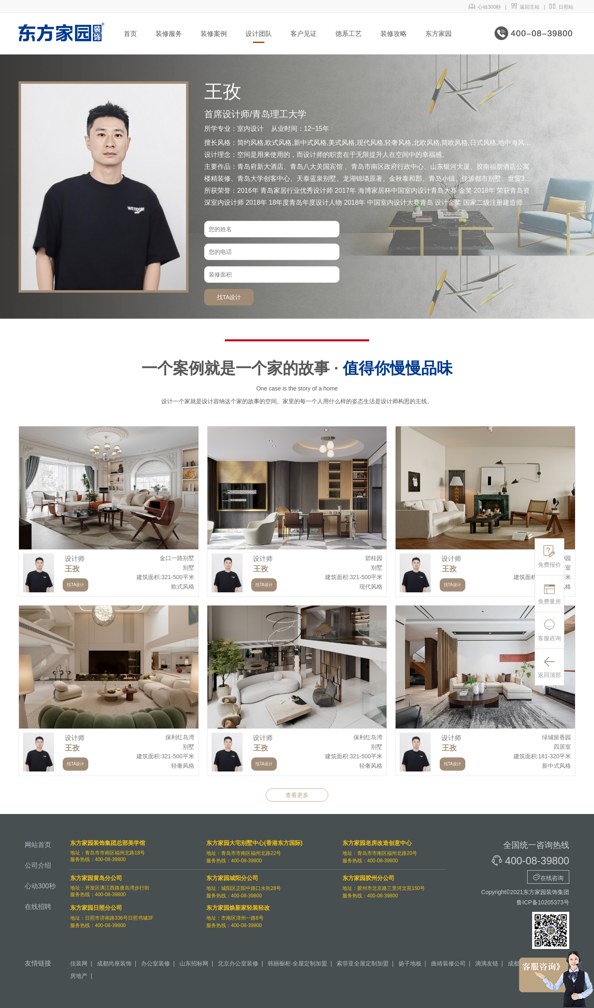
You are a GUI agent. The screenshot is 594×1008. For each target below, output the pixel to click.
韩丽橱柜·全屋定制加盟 (297, 963)
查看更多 (297, 795)
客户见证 (303, 33)
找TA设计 (229, 297)
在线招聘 (38, 906)
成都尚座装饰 (114, 963)
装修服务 (169, 33)
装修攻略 (393, 33)
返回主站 (525, 7)
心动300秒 (485, 7)
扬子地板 (410, 963)
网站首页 (38, 844)
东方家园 (438, 33)
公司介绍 (38, 865)
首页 (130, 33)
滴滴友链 (486, 963)
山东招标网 (193, 963)
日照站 (561, 7)
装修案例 (213, 33)
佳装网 (78, 963)
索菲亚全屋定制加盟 (363, 963)
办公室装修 (155, 963)
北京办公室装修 (238, 963)
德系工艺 (348, 33)
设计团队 (258, 33)
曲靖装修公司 (448, 963)
